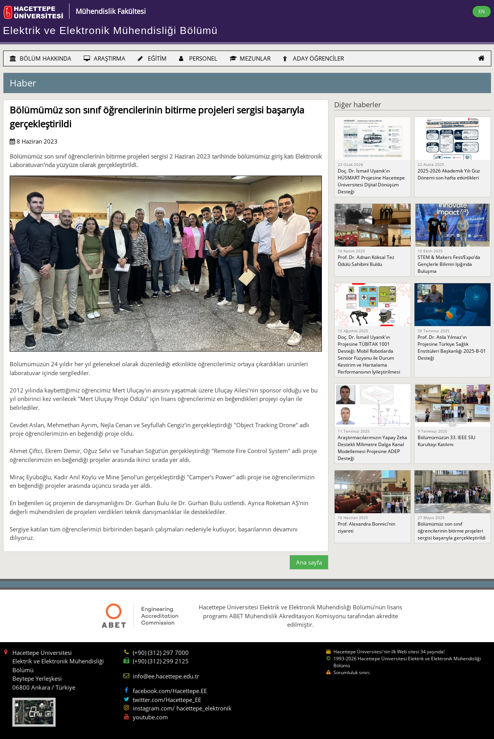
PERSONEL (198, 58)
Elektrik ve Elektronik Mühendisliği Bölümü (110, 30)
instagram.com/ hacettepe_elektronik (182, 708)
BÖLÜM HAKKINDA (40, 58)
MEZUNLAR (250, 58)
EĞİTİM (152, 58)
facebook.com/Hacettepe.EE (170, 691)
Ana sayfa (309, 562)
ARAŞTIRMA (104, 58)
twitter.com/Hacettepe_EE (167, 699)
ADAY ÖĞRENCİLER (313, 58)
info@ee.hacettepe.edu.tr (166, 676)
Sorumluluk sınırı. (351, 672)
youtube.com (150, 717)
